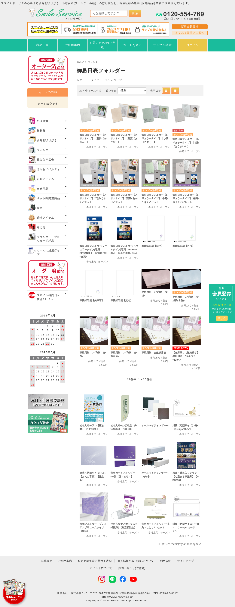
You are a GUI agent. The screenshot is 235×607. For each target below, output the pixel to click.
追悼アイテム (45, 217)
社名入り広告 (45, 159)
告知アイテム (45, 179)
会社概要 (46, 560)
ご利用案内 (72, 45)
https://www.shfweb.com (117, 597)
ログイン (192, 45)
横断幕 (41, 130)
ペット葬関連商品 (48, 198)
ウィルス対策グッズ (48, 252)
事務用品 (42, 188)
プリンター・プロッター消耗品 (48, 239)
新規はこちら (222, 293)
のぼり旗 (42, 121)
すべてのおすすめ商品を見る (182, 544)
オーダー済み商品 (48, 274)
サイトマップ (185, 560)
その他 (41, 227)
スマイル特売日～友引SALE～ (48, 297)
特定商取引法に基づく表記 (95, 560)
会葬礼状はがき (47, 140)
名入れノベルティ (48, 169)
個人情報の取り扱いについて (136, 560)
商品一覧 (42, 45)
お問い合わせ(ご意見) (103, 45)
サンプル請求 (162, 45)
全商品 (80, 62)
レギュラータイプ (88, 80)
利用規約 (165, 560)
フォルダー (94, 62)
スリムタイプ (113, 80)
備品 (40, 208)
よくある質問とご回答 (189, 32)
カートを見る (132, 45)
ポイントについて (101, 568)
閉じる (222, 318)
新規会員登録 (190, 26)
